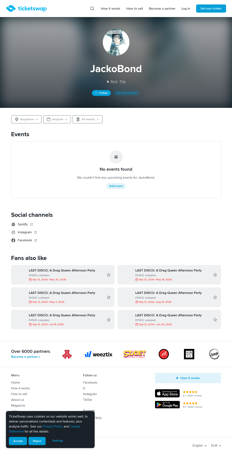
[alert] (50, 429)
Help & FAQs (92, 418)
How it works (110, 8)
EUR (216, 445)
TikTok (87, 400)
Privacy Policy (53, 426)
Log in (185, 8)
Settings (57, 441)
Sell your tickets (211, 8)
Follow (101, 93)
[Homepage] (26, 8)
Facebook (90, 382)
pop (123, 81)
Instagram (90, 394)
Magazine (18, 405)
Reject (37, 441)
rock (114, 81)
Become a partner (162, 8)
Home (15, 382)
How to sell (134, 8)
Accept (18, 441)
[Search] (92, 8)
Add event (116, 186)
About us (17, 400)
